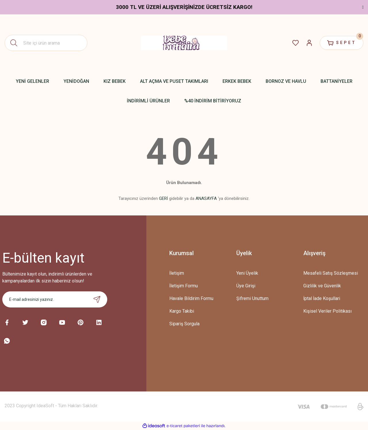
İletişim (176, 273)
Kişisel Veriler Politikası (327, 311)
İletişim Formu (183, 285)
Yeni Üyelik (247, 273)
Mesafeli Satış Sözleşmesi (330, 273)
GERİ (163, 198)
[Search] (46, 43)
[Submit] (97, 299)
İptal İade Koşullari (321, 298)
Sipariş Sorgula (184, 323)
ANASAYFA (206, 198)
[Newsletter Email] (54, 299)
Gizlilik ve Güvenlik (322, 285)
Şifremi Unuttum (252, 298)
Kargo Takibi (181, 311)
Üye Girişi (245, 285)
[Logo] (184, 43)
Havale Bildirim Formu (191, 298)
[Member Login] (309, 43)
